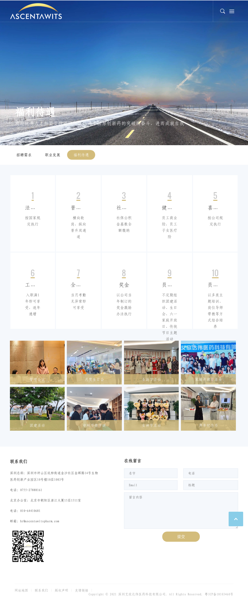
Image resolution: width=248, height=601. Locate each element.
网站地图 (21, 590)
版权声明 (61, 590)
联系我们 (41, 590)
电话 (191, 473)
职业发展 (52, 155)
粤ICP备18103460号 (219, 594)
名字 (132, 473)
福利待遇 (81, 155)
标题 (191, 485)
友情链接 (81, 590)
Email (133, 485)
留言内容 (135, 497)
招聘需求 (24, 155)
